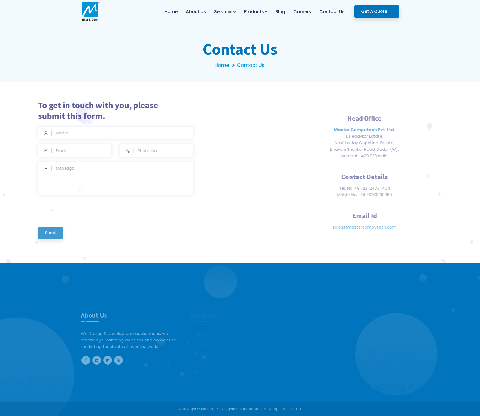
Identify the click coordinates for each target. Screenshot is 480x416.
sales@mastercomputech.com (382, 227)
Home (222, 65)
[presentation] (62, 210)
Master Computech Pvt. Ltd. (278, 408)
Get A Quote (376, 11)
